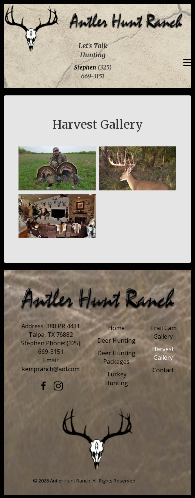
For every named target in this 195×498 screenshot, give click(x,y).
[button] (43, 386)
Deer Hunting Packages (116, 357)
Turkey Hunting (116, 378)
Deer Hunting (116, 340)
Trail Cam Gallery (163, 332)
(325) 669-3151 (59, 347)
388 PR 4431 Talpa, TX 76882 (54, 330)
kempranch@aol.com (51, 369)
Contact (163, 370)
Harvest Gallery (163, 353)
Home (116, 328)
